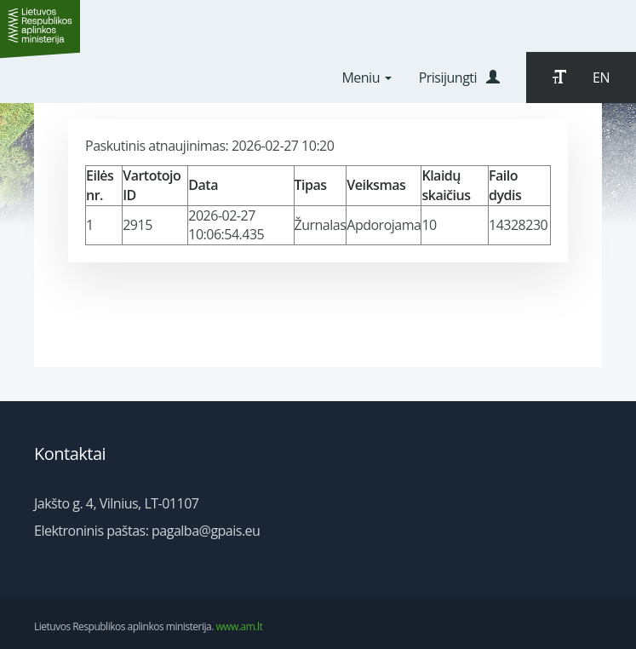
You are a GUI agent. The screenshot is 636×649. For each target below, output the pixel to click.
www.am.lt (239, 626)
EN (601, 77)
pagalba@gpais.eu (206, 530)
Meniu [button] (366, 77)
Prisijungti (459, 77)
